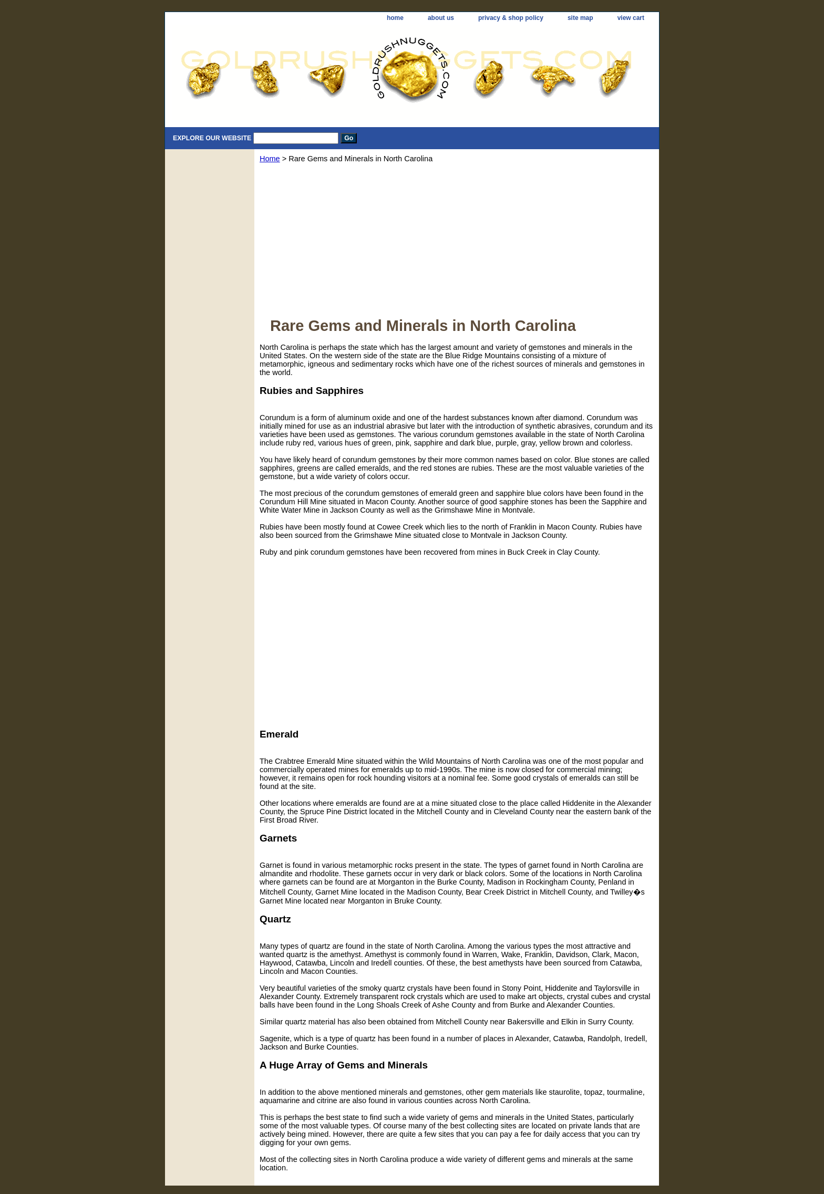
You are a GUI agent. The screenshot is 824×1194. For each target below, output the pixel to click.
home (395, 18)
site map (580, 18)
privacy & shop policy (510, 18)
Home (270, 158)
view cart (630, 18)
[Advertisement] (456, 243)
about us (441, 18)
